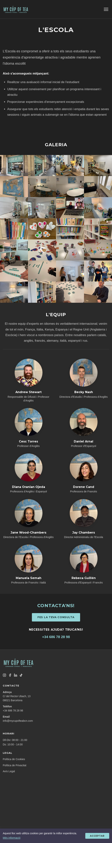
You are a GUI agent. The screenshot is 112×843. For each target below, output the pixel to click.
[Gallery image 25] (14, 292)
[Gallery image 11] (70, 207)
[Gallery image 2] (42, 165)
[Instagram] (4, 675)
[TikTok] (21, 675)
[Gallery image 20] (98, 249)
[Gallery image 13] (14, 228)
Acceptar (97, 835)
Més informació (11, 837)
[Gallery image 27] (70, 292)
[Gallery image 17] (14, 249)
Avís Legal (9, 771)
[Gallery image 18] (42, 249)
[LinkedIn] (15, 675)
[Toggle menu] (106, 9)
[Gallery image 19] (70, 249)
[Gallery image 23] (70, 270)
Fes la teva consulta (56, 617)
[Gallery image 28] (98, 292)
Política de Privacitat (14, 765)
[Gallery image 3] (70, 165)
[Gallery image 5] (14, 186)
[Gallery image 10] (42, 207)
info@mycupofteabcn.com (18, 720)
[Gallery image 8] (98, 186)
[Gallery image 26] (42, 292)
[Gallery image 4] (98, 165)
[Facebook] (10, 675)
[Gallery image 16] (98, 228)
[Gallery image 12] (98, 207)
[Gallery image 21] (14, 270)
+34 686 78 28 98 (56, 637)
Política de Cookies (14, 759)
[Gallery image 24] (98, 270)
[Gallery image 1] (14, 165)
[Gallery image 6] (42, 186)
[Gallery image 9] (14, 207)
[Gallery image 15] (70, 228)
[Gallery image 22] (42, 270)
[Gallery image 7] (70, 186)
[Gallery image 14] (42, 228)
